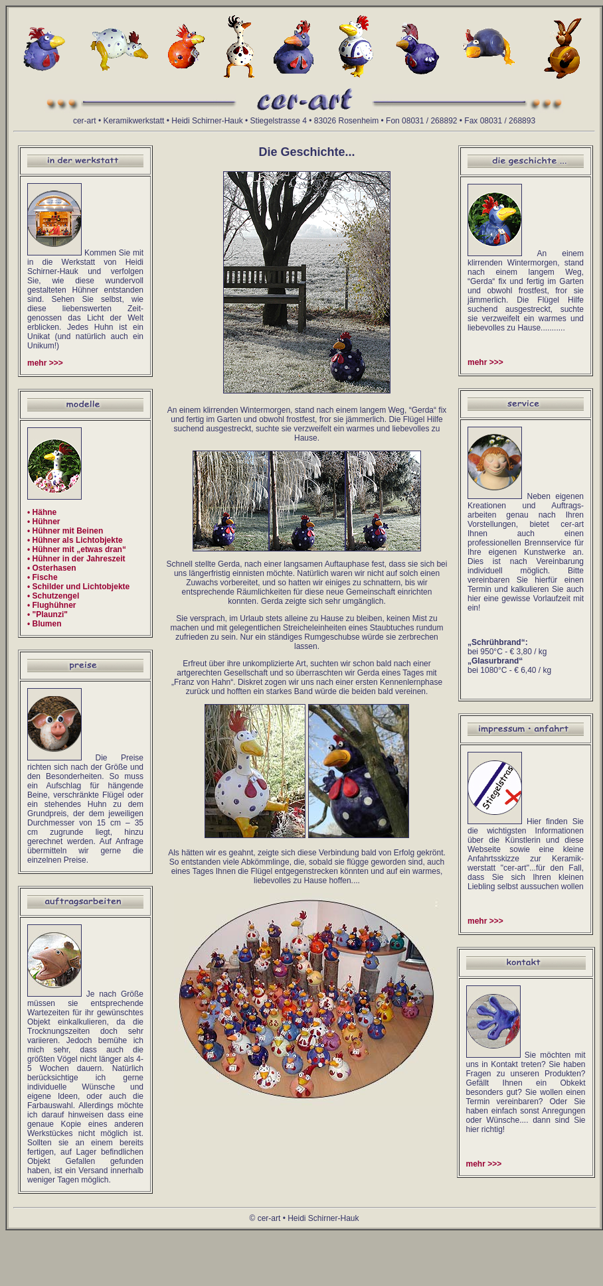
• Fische (42, 577)
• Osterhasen (51, 568)
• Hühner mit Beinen (65, 531)
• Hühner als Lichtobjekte (75, 540)
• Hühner (43, 521)
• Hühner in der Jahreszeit (76, 558)
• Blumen (44, 623)
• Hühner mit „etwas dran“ (76, 549)
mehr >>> (45, 363)
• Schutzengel (53, 596)
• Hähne (41, 512)
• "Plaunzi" (47, 614)
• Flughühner (51, 605)
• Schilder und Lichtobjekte (78, 586)
